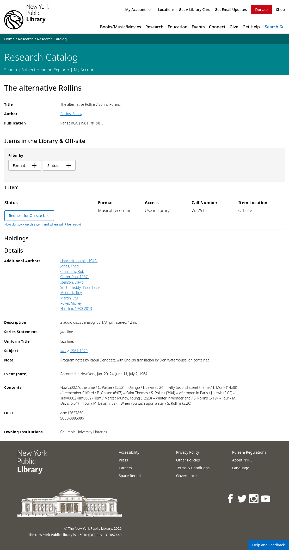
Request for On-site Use (29, 215)
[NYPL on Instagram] (254, 498)
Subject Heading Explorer (45, 70)
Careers (125, 467)
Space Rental (130, 475)
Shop (280, 9)
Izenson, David (72, 282)
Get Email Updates (231, 9)
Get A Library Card (195, 9)
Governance (186, 475)
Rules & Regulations (249, 452)
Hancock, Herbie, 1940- (78, 260)
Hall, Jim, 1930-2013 (76, 308)
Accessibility (129, 452)
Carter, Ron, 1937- (74, 276)
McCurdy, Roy (71, 292)
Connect (217, 27)
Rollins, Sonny (71, 113)
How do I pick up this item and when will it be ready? (42, 224)
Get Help (251, 27)
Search (10, 70)
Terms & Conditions (193, 467)
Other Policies (188, 460)
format (24, 165)
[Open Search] (274, 27)
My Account (138, 9)
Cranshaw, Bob (72, 271)
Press (123, 460)
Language (240, 467)
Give (234, 27)
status (59, 165)
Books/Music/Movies (120, 27)
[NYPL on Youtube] (266, 498)
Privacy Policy (187, 452)
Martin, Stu (69, 298)
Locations (166, 9)
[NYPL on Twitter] (242, 498)
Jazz (63, 350)
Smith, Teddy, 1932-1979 (80, 287)
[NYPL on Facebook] (231, 498)
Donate (261, 9)
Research (154, 27)
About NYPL (242, 460)
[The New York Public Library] (26, 16)
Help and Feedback (268, 544)
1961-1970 (79, 350)
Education (177, 27)
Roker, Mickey (71, 303)
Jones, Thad (69, 266)
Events (198, 27)
